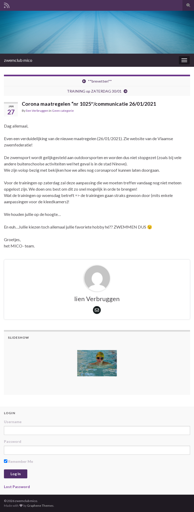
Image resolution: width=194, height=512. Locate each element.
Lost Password (17, 486)
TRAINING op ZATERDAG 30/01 (94, 91)
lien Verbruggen (37, 111)
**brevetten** (100, 81)
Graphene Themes (40, 506)
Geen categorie (63, 111)
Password (12, 441)
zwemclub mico (18, 60)
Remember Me (18, 461)
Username (13, 421)
